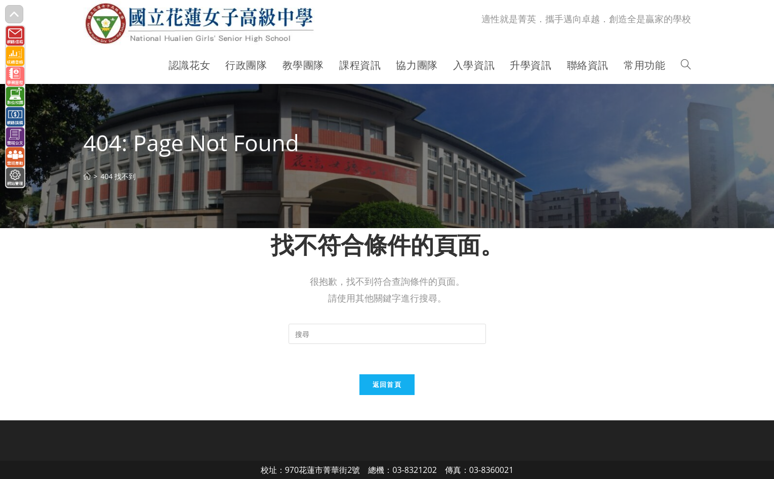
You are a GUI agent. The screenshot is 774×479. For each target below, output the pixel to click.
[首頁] (87, 176)
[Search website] (686, 65)
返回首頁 (387, 384)
